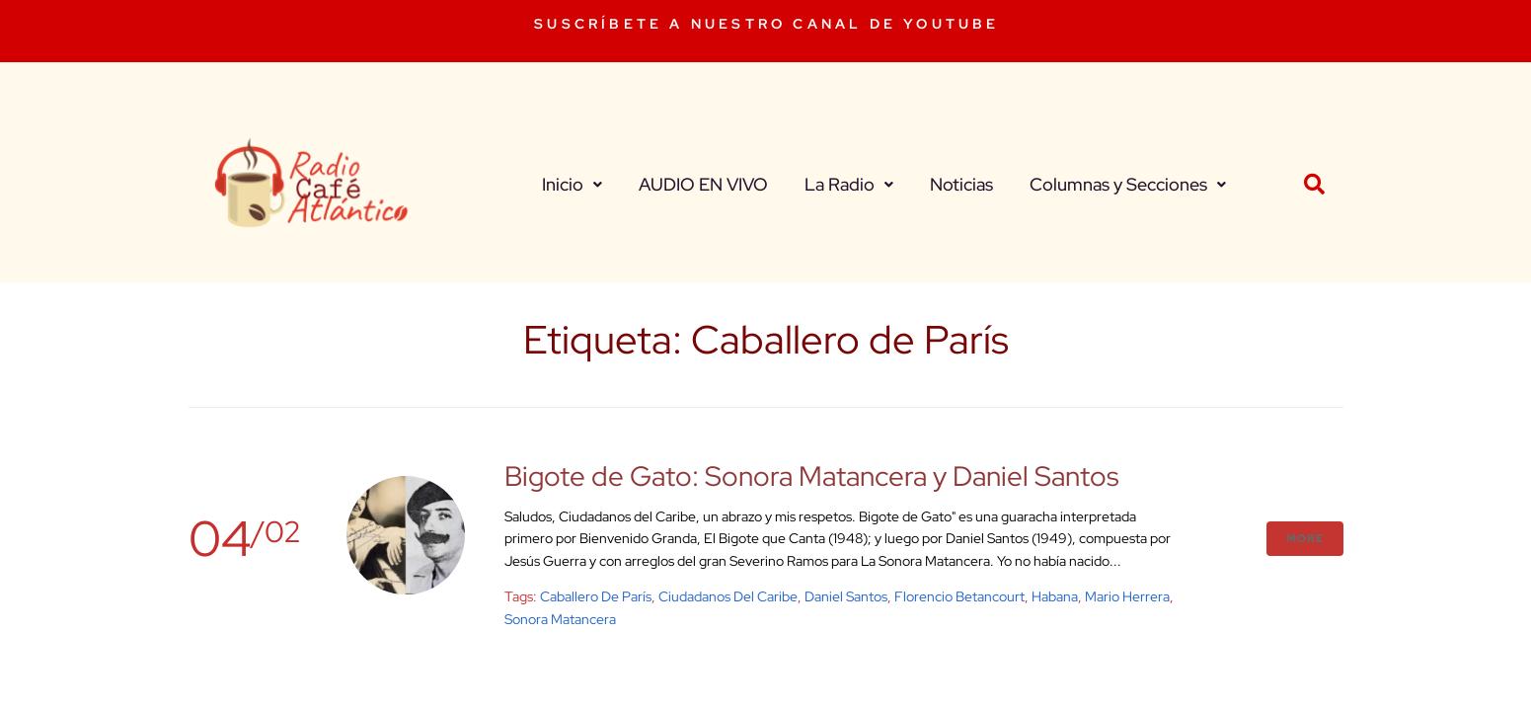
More (1305, 538)
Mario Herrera (1127, 596)
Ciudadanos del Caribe (728, 596)
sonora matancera (560, 619)
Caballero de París (595, 596)
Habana (1055, 596)
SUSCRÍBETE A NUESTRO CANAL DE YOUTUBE (766, 24)
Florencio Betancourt (959, 596)
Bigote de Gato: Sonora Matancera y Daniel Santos (811, 476)
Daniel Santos (845, 596)
